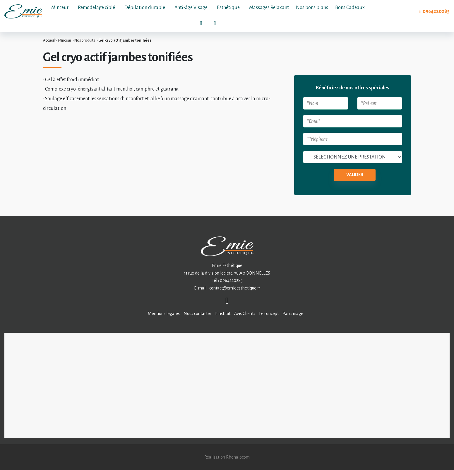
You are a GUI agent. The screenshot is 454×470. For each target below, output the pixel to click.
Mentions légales (164, 313)
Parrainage (292, 313)
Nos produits (84, 40)
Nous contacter (197, 313)
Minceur (64, 40)
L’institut (222, 313)
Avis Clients (244, 313)
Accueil (49, 40)
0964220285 (436, 11)
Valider (354, 174)
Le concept (269, 313)
